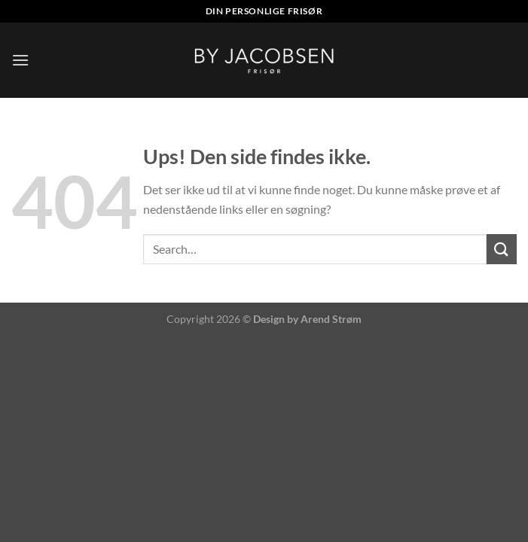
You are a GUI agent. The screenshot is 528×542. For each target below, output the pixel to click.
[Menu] (20, 59)
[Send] (502, 248)
